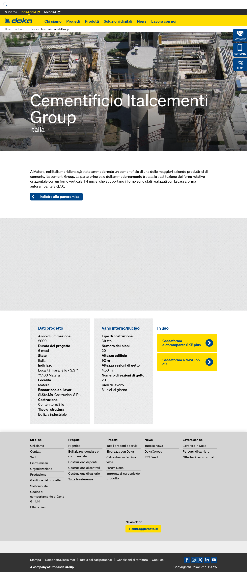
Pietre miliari (39, 463)
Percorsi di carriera (196, 451)
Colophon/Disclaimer (60, 559)
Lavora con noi (163, 21)
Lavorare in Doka (194, 445)
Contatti (35, 451)
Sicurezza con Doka (120, 451)
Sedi (33, 457)
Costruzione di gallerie (84, 473)
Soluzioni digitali (118, 21)
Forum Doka (114, 468)
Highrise (74, 445)
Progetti (73, 21)
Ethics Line (38, 507)
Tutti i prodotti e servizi (122, 445)
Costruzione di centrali (84, 468)
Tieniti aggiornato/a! (143, 529)
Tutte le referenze (80, 479)
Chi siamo (53, 21)
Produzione (38, 474)
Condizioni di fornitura (132, 559)
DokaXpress (153, 451)
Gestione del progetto (45, 480)
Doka (8, 29)
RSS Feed (151, 457)
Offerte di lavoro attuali (198, 457)
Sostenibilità (39, 486)
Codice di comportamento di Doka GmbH (47, 496)
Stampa (35, 559)
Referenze (20, 29)
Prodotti (92, 21)
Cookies (158, 559)
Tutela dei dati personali (96, 559)
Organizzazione (41, 469)
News (142, 21)
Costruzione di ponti (82, 462)
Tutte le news (154, 445)
